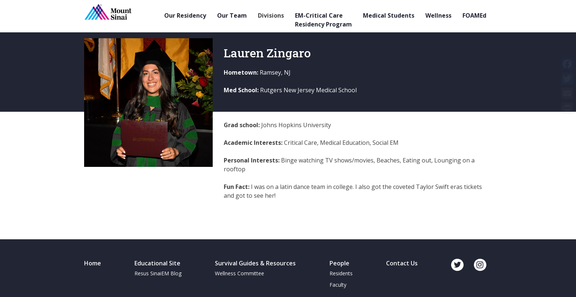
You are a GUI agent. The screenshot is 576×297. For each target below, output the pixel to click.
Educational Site (157, 263)
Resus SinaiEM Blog (157, 273)
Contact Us (402, 263)
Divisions (271, 15)
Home (92, 263)
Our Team (232, 15)
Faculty (338, 284)
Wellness (438, 15)
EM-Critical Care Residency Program (323, 19)
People (339, 263)
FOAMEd (474, 15)
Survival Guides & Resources (255, 263)
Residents (341, 273)
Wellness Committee (239, 273)
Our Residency (185, 15)
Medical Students (388, 15)
